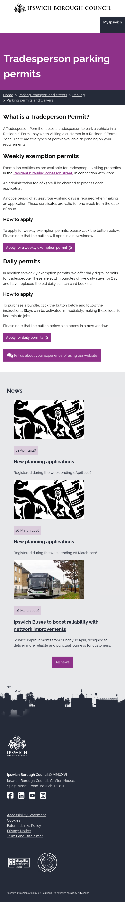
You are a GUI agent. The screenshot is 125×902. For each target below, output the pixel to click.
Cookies (13, 820)
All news (63, 662)
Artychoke (83, 893)
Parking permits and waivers (30, 100)
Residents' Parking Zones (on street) (43, 173)
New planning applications (44, 461)
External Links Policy (24, 826)
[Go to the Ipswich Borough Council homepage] (62, 8)
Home (8, 95)
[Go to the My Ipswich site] (112, 25)
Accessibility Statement (26, 815)
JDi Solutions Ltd (47, 893)
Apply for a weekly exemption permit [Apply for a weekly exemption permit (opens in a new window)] (36, 247)
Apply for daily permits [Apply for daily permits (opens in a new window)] (24, 337)
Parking (78, 95)
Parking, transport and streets (43, 95)
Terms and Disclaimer (25, 836)
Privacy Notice (19, 831)
